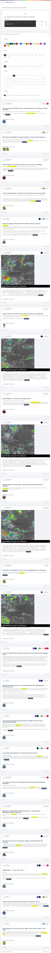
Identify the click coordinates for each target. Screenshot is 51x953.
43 (11, 75)
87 (30, 81)
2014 (8, 55)
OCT (36, 66)
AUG (30, 66)
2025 (5, 57)
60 (9, 78)
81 (16, 81)
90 (37, 81)
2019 (26, 55)
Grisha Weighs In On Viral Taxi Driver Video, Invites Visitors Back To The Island (23, 929)
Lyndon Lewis (24, 688)
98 (14, 83)
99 (16, 83)
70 (32, 79)
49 (25, 75)
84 (23, 81)
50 (27, 75)
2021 (33, 55)
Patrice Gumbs (5, 489)
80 (14, 81)
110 (5, 86)
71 (35, 79)
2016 (15, 55)
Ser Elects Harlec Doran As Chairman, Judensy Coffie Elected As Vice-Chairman (22, 841)
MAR (14, 66)
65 (21, 78)
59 (7, 78)
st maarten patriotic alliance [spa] (19, 16)
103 (27, 84)
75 (44, 79)
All (5, 55)
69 (30, 78)
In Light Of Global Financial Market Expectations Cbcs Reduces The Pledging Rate (25, 653)
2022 (36, 55)
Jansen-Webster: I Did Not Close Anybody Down (16, 398)
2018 (22, 55)
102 (24, 84)
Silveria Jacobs (25, 315)
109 (44, 84)
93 (44, 81)
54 (37, 75)
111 (8, 86)
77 (7, 81)
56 (41, 75)
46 (18, 75)
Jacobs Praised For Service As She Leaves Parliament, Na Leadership (22, 314)
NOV (39, 66)
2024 (43, 55)
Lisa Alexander (5, 225)
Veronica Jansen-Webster (12, 166)
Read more (8, 114)
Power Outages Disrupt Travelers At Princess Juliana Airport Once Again (23, 193)
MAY (20, 66)
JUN (23, 66)
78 (9, 81)
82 (18, 81)
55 (39, 75)
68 (28, 78)
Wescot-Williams (34, 906)
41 (7, 75)
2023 (40, 55)
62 (14, 78)
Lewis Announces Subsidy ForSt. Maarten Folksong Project (19, 753)
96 (9, 83)
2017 (19, 55)
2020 (29, 55)
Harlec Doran (18, 845)
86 (28, 81)
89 (35, 81)
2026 (9, 57)
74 (42, 79)
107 (38, 84)
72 (37, 79)
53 (34, 75)
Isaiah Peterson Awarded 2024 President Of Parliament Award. (21, 902)
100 (19, 84)
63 (16, 78)
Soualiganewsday (18, 95)
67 (25, 78)
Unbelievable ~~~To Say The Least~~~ (13, 870)
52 (32, 75)
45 (16, 75)
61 (11, 78)
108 (41, 84)
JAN (7, 66)
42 (9, 75)
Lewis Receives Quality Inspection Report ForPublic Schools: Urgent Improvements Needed (22, 721)
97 (11, 83)
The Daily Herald (32, 95)
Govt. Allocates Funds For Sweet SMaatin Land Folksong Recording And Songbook (23, 782)
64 (18, 78)
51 (30, 75)
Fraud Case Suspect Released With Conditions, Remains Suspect (21, 223)
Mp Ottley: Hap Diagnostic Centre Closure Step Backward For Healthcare (24, 570)
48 (23, 75)
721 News (8, 95)
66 (23, 78)
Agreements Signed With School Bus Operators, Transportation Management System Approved (21, 811)
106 (36, 84)
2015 (12, 55)
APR (17, 66)
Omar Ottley (30, 140)
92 (42, 81)
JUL (26, 66)
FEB (10, 66)
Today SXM (38, 95)
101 (22, 84)
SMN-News (12, 95)
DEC (42, 66)
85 (25, 81)
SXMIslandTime (25, 95)
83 (21, 81)
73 (39, 79)
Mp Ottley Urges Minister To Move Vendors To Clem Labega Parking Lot (24, 137)
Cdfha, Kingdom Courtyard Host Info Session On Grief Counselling (22, 164)
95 (7, 83)
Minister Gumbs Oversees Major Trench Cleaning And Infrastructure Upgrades (22, 485)
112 (10, 86)
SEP (32, 66)
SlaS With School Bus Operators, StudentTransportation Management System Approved (23, 686)
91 (39, 81)
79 (11, 81)
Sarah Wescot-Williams (31, 113)
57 (44, 76)
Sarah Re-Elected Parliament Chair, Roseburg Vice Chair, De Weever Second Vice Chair (24, 109)
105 (33, 84)
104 (30, 84)
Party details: (7, 19)
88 (32, 81)
